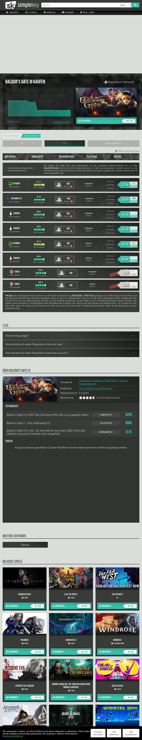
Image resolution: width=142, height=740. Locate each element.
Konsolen (49, 12)
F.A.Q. (57, 722)
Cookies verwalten (98, 733)
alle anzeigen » (71, 694)
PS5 (64, 84)
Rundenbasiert (87, 325)
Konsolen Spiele (11, 77)
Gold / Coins (87, 12)
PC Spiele (31, 12)
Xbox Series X (113, 84)
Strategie (97, 322)
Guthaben (68, 12)
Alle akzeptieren (131, 733)
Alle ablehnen (114, 733)
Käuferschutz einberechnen (18, 109)
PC (22, 84)
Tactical (122, 322)
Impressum (13, 722)
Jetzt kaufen (106, 62)
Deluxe (25, 486)
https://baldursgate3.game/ (96, 329)
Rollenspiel (110, 322)
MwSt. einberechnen (15, 112)
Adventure (85, 322)
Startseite (12, 12)
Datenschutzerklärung (13, 736)
